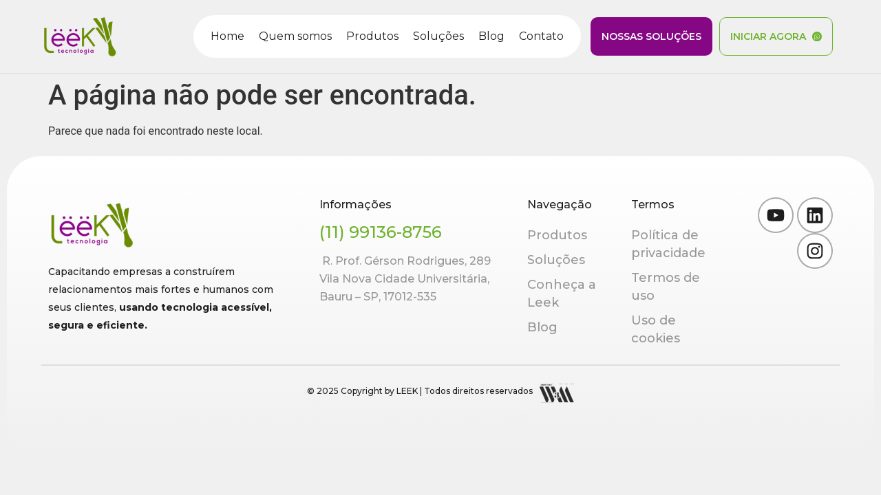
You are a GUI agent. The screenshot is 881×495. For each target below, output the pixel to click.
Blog (491, 36)
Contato (541, 36)
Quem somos (295, 36)
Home (227, 36)
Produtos (372, 36)
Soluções (438, 36)
